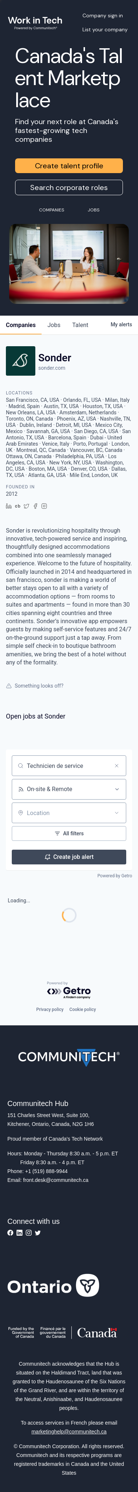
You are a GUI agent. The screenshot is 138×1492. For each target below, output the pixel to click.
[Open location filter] (117, 813)
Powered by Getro (115, 875)
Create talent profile (69, 166)
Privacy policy (49, 1009)
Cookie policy (83, 1009)
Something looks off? (34, 686)
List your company (105, 29)
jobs (53, 325)
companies (21, 325)
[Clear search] (117, 766)
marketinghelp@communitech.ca (68, 1432)
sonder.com (51, 368)
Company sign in (102, 15)
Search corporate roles (69, 187)
